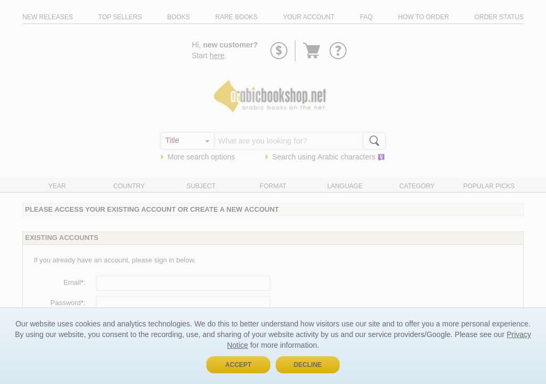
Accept (238, 365)
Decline (308, 365)
